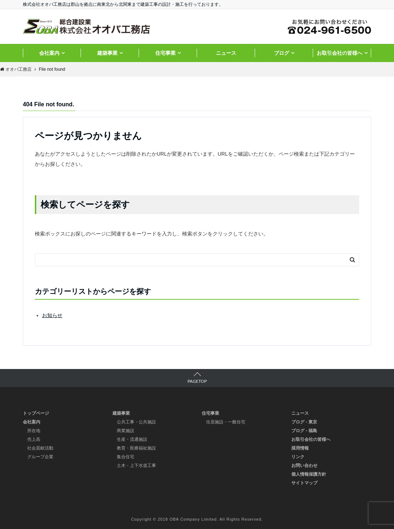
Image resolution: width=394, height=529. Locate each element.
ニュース (226, 53)
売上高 (33, 439)
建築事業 (107, 53)
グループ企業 (40, 456)
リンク (297, 456)
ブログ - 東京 (304, 422)
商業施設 (125, 430)
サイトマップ (304, 482)
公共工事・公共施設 (136, 422)
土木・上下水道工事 (136, 465)
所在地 (33, 430)
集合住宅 (125, 456)
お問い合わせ (304, 465)
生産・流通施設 (132, 439)
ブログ (281, 53)
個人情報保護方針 (308, 474)
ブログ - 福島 (304, 430)
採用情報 (300, 448)
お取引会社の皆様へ (339, 53)
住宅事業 (165, 53)
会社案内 (49, 53)
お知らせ (52, 315)
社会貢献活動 (40, 448)
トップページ (36, 413)
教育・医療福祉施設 (136, 448)
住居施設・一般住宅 (225, 422)
